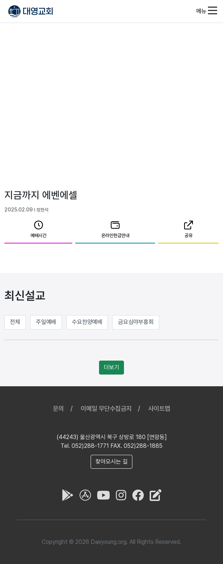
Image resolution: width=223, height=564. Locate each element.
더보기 (111, 367)
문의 (58, 408)
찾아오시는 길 (111, 461)
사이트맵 (159, 408)
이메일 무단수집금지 (106, 408)
